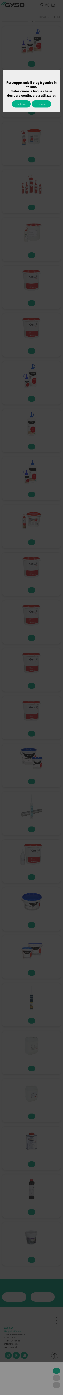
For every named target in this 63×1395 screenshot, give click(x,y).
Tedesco (21, 104)
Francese (41, 104)
